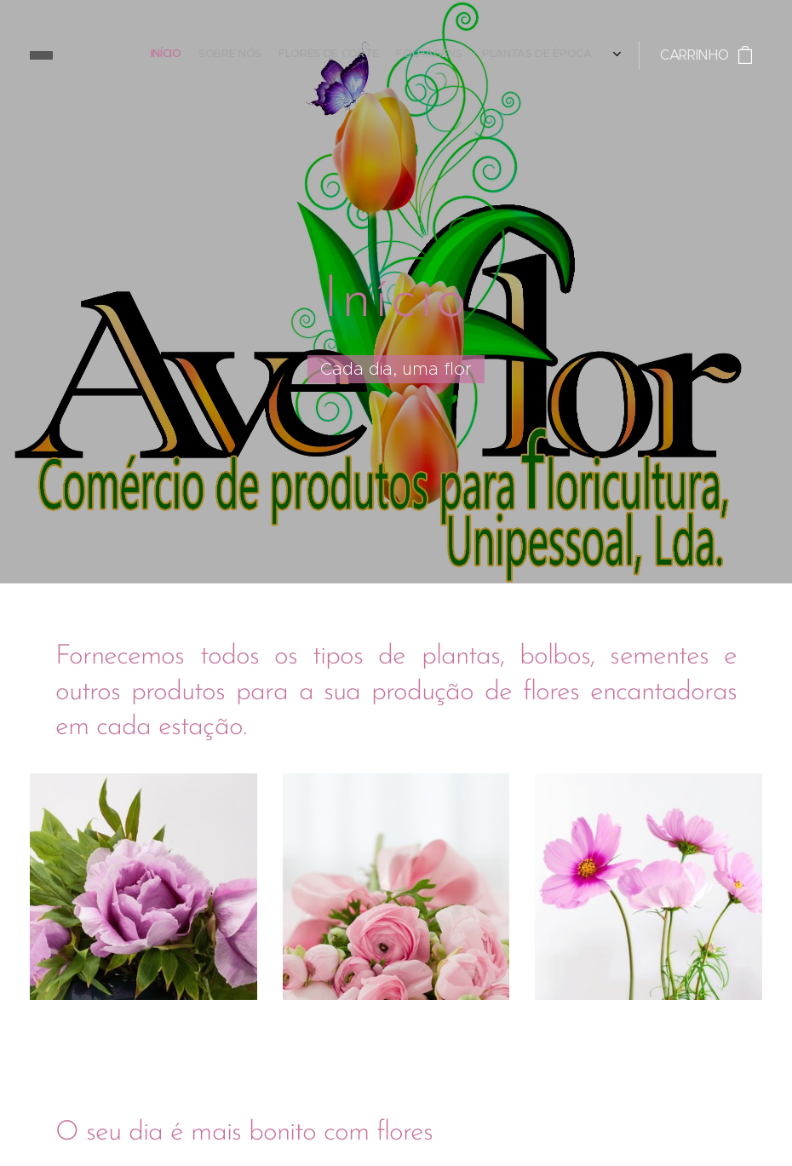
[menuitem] (504, 55)
